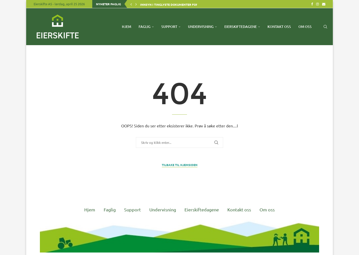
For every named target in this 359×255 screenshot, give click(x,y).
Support (169, 26)
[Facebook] (312, 4)
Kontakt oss (279, 26)
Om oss (305, 26)
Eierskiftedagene (240, 26)
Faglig (145, 26)
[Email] (323, 4)
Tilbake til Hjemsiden (179, 165)
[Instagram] (317, 4)
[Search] (325, 26)
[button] (131, 4)
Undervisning (201, 26)
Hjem (126, 26)
